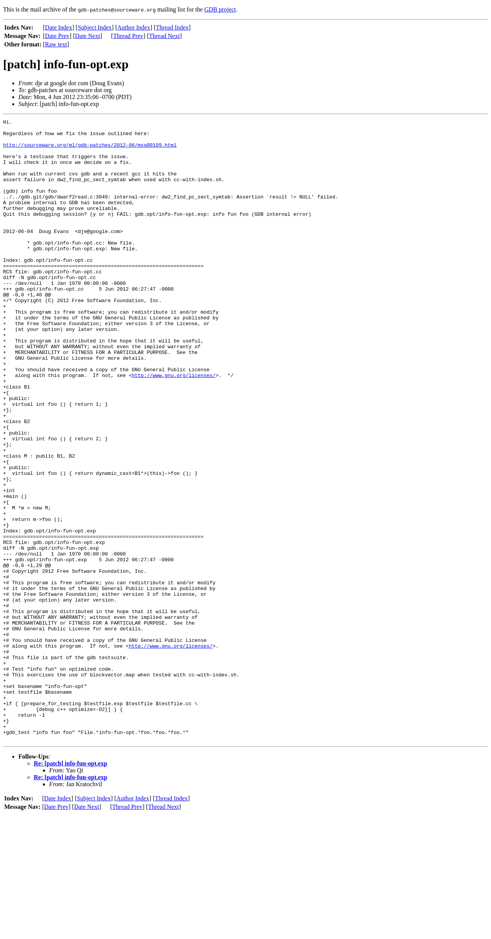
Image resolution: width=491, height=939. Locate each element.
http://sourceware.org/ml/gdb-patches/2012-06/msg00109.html (89, 150)
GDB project (220, 9)
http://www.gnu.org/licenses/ (173, 426)
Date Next (87, 36)
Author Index (133, 27)
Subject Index (95, 27)
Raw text (56, 44)
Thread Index (172, 27)
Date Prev (57, 36)
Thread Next (164, 36)
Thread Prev (128, 36)
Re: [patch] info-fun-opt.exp (70, 887)
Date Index (58, 27)
